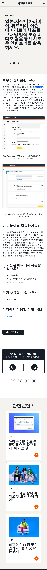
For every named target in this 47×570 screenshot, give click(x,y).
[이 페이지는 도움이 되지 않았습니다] (12, 367)
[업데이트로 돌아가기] (13, 332)
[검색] (44, 3)
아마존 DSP (11, 316)
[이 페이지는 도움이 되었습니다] (34, 367)
